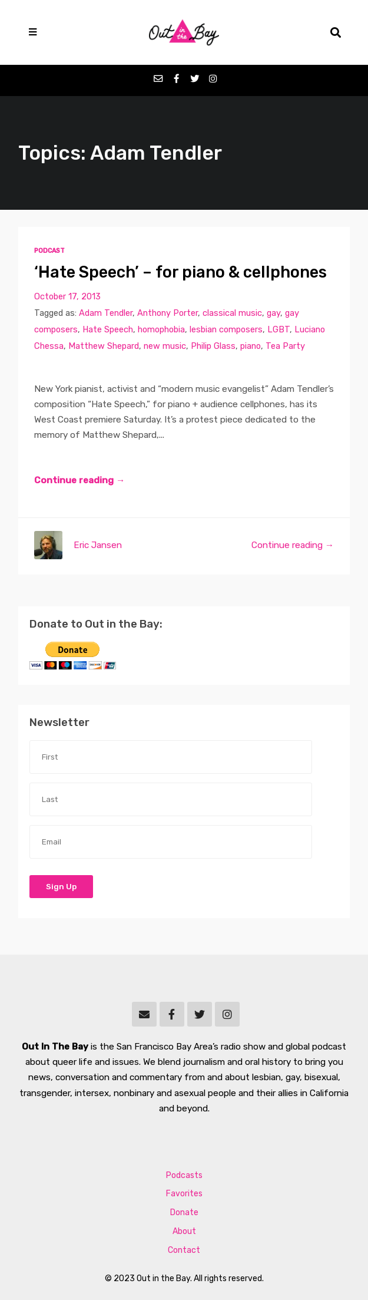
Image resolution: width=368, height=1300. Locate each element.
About (184, 1231)
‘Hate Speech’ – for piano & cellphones (180, 272)
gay (273, 313)
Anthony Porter (167, 313)
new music (165, 346)
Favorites (184, 1194)
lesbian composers (226, 329)
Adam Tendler (105, 313)
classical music (232, 313)
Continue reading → (79, 480)
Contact (184, 1250)
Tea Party (285, 346)
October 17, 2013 (67, 296)
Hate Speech (107, 329)
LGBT (278, 329)
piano (250, 346)
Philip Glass (213, 346)
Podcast (49, 251)
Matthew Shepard (103, 346)
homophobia (161, 329)
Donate (184, 1212)
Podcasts (184, 1175)
